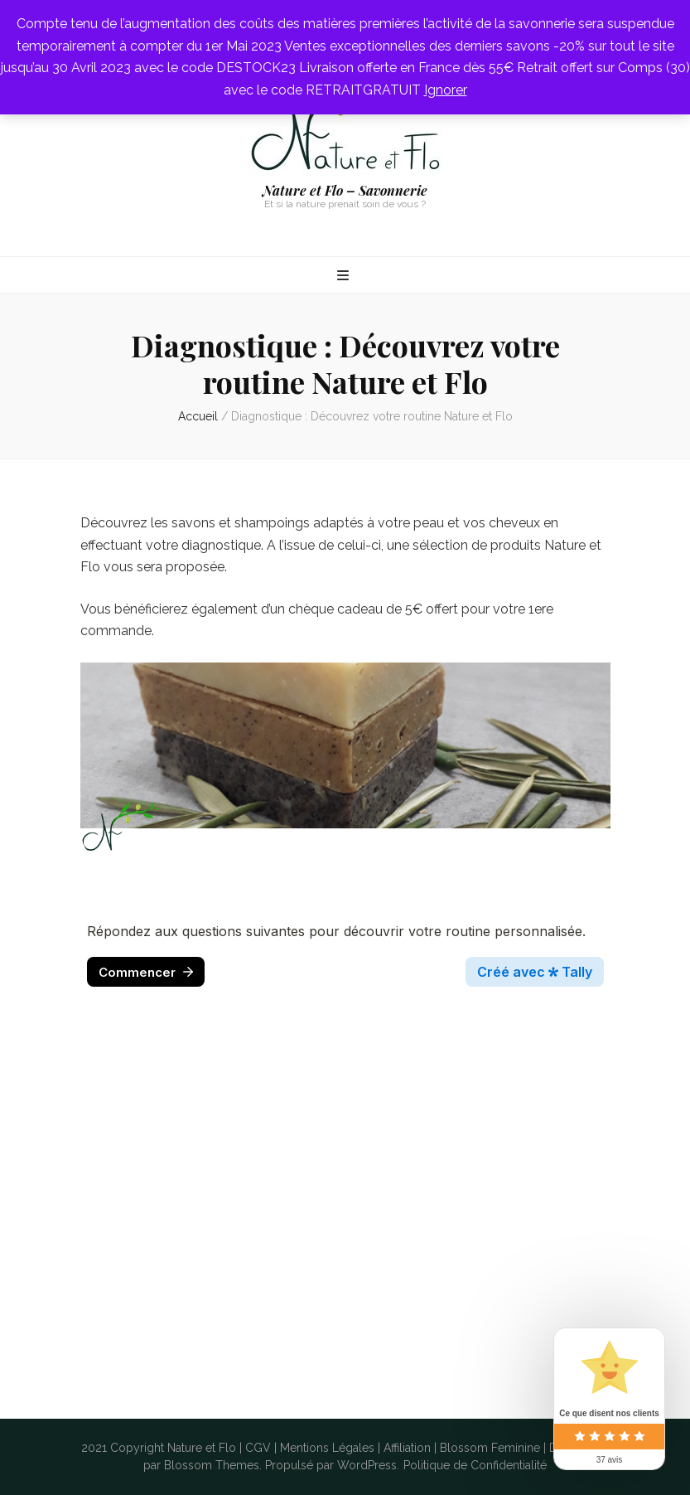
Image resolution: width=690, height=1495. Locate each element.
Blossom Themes (211, 1465)
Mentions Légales (327, 1447)
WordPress (367, 1465)
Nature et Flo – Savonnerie (345, 190)
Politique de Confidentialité (475, 1465)
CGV (258, 1447)
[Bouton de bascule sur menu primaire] (345, 276)
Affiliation (407, 1447)
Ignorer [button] (445, 90)
